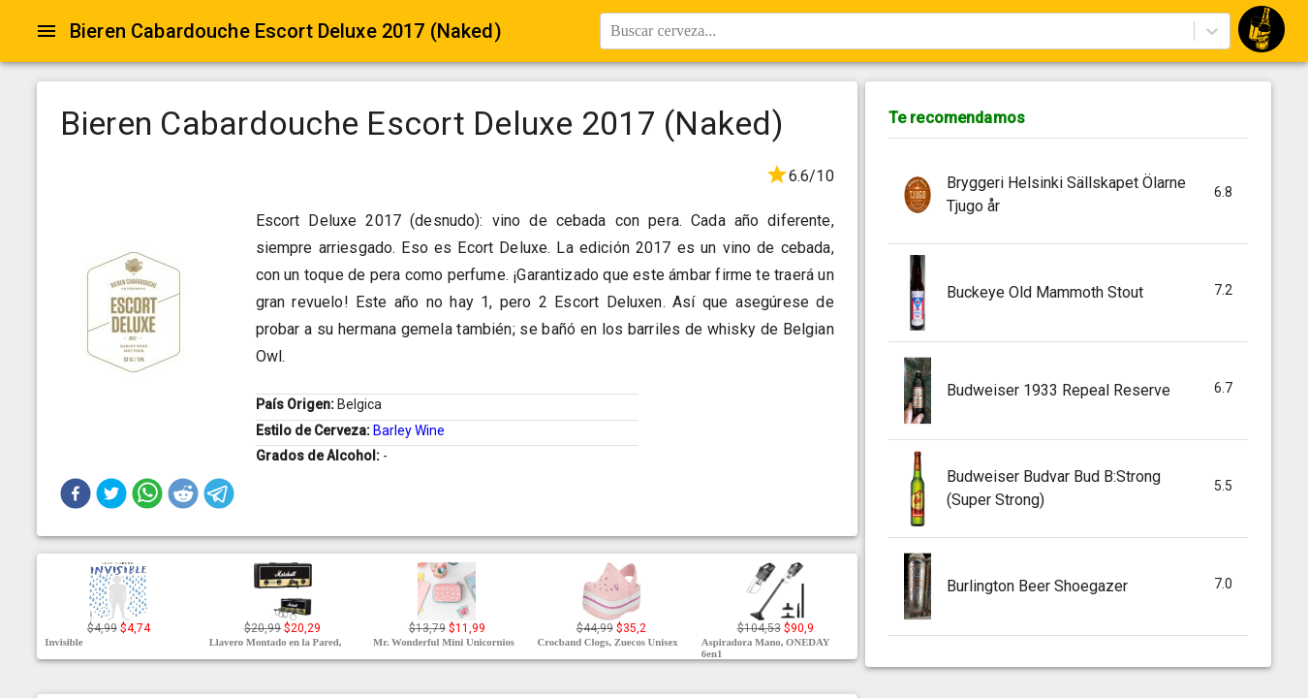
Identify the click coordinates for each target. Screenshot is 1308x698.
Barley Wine (409, 430)
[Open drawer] (46, 31)
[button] (75, 493)
